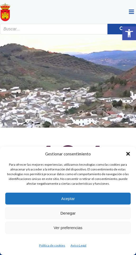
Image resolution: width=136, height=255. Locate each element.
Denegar (68, 213)
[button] (129, 33)
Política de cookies (52, 245)
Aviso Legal (78, 245)
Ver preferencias (68, 227)
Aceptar (68, 198)
